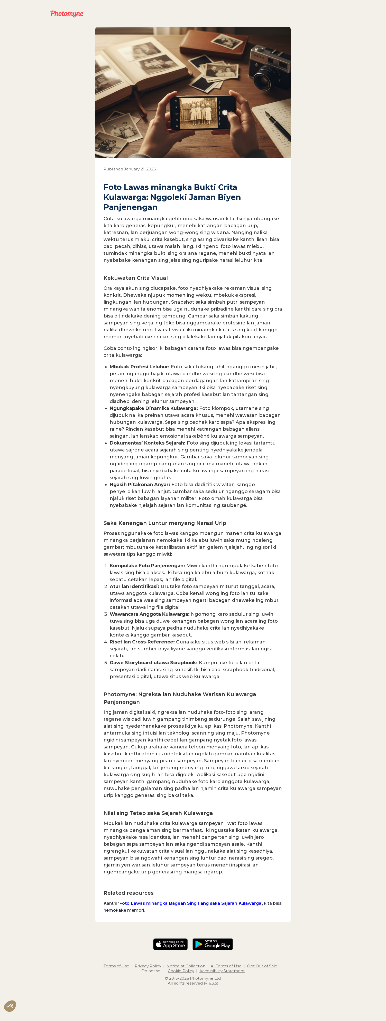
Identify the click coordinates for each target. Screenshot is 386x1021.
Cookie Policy (181, 970)
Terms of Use (116, 966)
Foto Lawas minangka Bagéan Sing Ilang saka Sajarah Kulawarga (190, 903)
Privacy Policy (148, 966)
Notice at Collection (186, 966)
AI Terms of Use (226, 966)
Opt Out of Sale (262, 966)
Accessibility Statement (222, 970)
